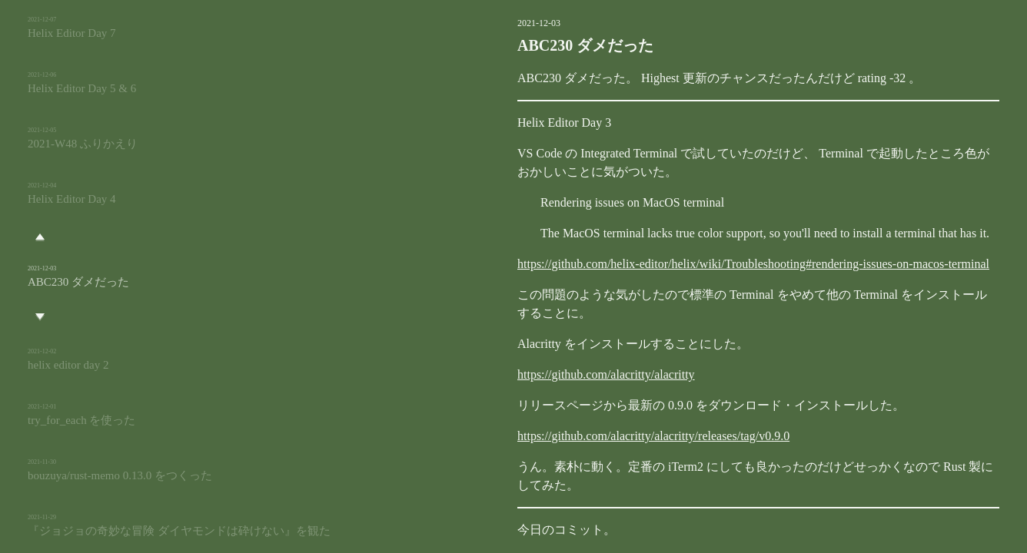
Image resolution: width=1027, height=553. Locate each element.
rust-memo (489, 541)
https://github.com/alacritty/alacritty (528, 374)
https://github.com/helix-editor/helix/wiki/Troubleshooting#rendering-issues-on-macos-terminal (676, 263)
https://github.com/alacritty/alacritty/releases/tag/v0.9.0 (576, 435)
